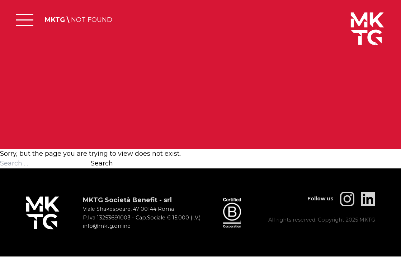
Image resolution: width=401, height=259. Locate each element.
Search (102, 163)
